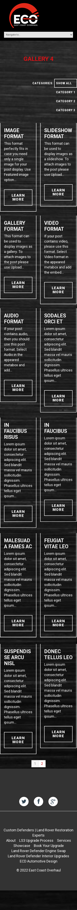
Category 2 (65, 101)
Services (64, 854)
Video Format (53, 226)
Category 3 (65, 110)
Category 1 (65, 92)
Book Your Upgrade (49, 859)
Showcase (21, 859)
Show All (64, 83)
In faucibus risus (15, 434)
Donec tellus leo (58, 666)
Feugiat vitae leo (56, 549)
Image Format (14, 133)
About (11, 854)
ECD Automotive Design (38, 875)
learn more (18, 197)
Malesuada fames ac (18, 549)
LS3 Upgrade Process (36, 854)
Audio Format (14, 319)
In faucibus (55, 431)
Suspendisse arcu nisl (17, 669)
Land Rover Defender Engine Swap (38, 864)
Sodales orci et (54, 319)
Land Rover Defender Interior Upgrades (38, 870)
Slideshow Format (58, 133)
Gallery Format (14, 226)
